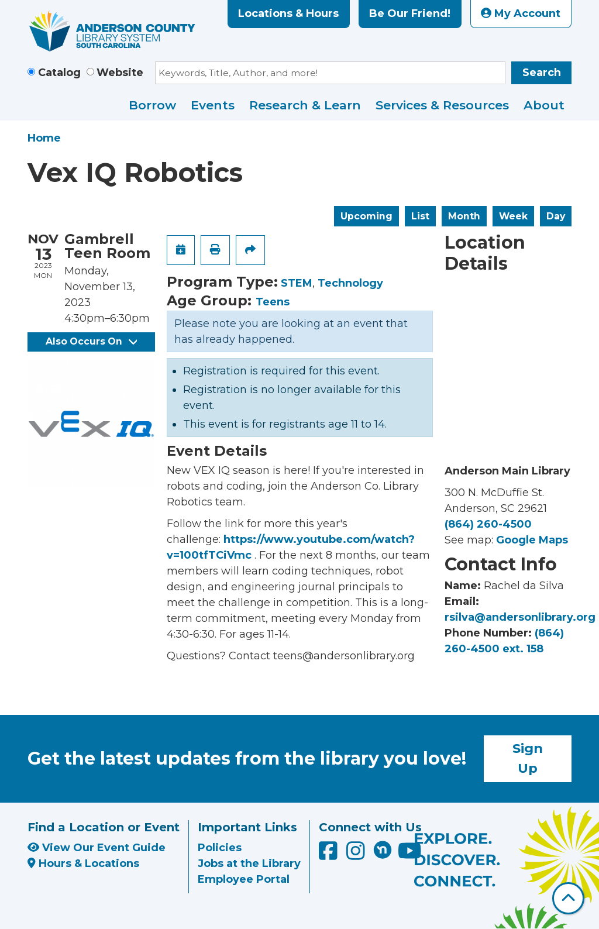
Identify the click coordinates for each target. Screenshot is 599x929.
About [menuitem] (544, 105)
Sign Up (527, 758)
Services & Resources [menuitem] (442, 105)
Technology (350, 283)
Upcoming (366, 216)
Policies (220, 847)
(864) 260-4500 (488, 524)
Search (541, 72)
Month (464, 216)
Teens (273, 301)
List (420, 216)
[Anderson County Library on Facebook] (329, 854)
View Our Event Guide (96, 847)
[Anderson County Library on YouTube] (410, 854)
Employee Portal (244, 879)
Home (44, 138)
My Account (520, 13)
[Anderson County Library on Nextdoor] (382, 849)
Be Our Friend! (409, 13)
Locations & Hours (288, 13)
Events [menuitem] (213, 105)
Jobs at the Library (249, 863)
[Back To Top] (568, 898)
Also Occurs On (91, 341)
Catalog (59, 72)
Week (513, 216)
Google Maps (532, 540)
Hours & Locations (83, 863)
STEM (296, 283)
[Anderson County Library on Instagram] (357, 854)
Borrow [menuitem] (152, 105)
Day (555, 216)
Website (120, 72)
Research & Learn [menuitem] (305, 105)
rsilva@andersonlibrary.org (520, 617)
